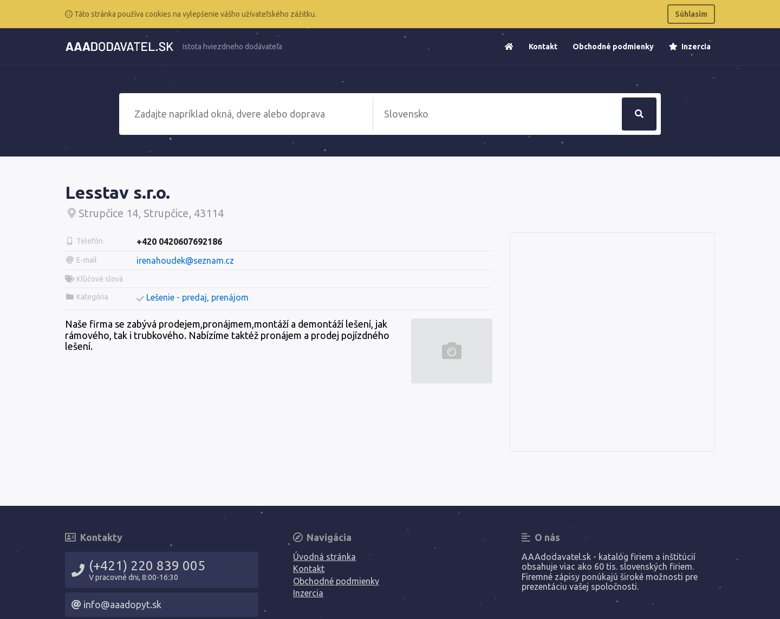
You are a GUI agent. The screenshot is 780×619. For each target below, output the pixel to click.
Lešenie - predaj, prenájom (197, 297)
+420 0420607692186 (179, 241)
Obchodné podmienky (613, 46)
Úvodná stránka (324, 557)
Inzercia (690, 46)
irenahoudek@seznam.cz (185, 260)
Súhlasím (691, 14)
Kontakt (543, 46)
